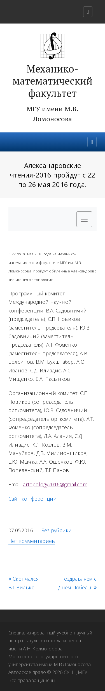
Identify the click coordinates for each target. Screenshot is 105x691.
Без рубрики (56, 530)
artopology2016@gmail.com (55, 484)
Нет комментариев (31, 541)
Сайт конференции (32, 498)
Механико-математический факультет (52, 81)
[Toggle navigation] (87, 11)
